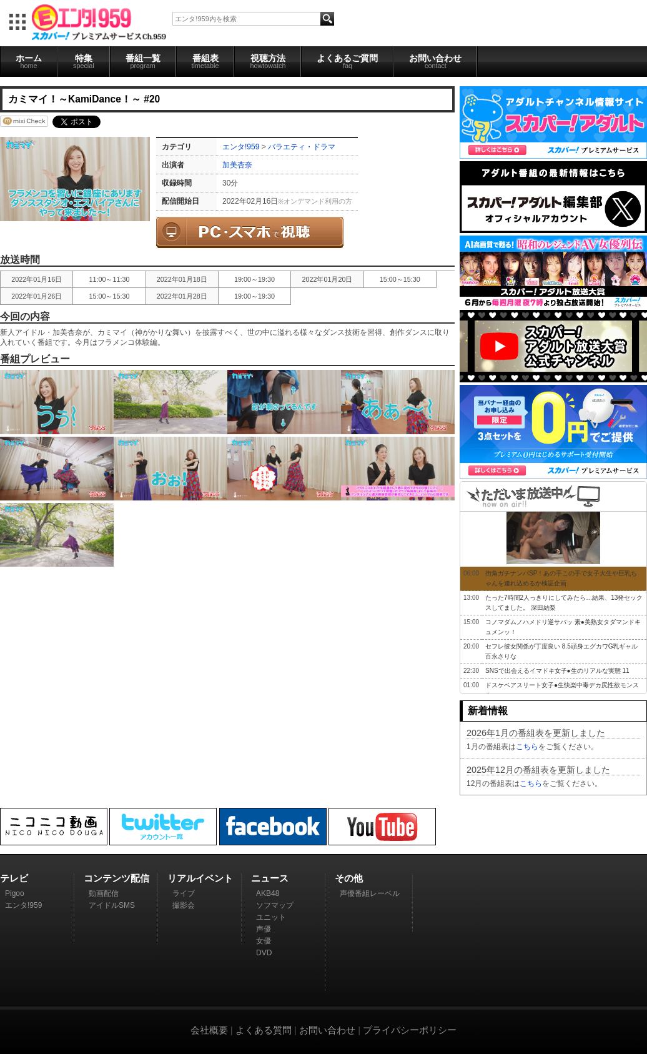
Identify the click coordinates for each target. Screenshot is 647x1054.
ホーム (29, 61)
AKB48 (267, 893)
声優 (263, 929)
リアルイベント (200, 878)
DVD (264, 952)
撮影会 (183, 905)
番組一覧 (143, 61)
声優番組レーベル (370, 893)
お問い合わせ (435, 61)
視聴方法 (267, 61)
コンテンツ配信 (116, 878)
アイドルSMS (112, 905)
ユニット (271, 917)
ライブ (183, 893)
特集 (83, 61)
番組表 (205, 61)
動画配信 (104, 893)
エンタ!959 (240, 146)
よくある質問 (263, 1030)
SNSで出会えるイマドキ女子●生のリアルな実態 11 (557, 670)
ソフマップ (275, 905)
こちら (527, 746)
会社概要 (209, 1030)
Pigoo (14, 893)
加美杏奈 (237, 165)
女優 (263, 941)
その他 (349, 878)
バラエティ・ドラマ (301, 146)
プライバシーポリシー (410, 1030)
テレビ (14, 878)
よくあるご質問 (347, 61)
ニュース (270, 878)
